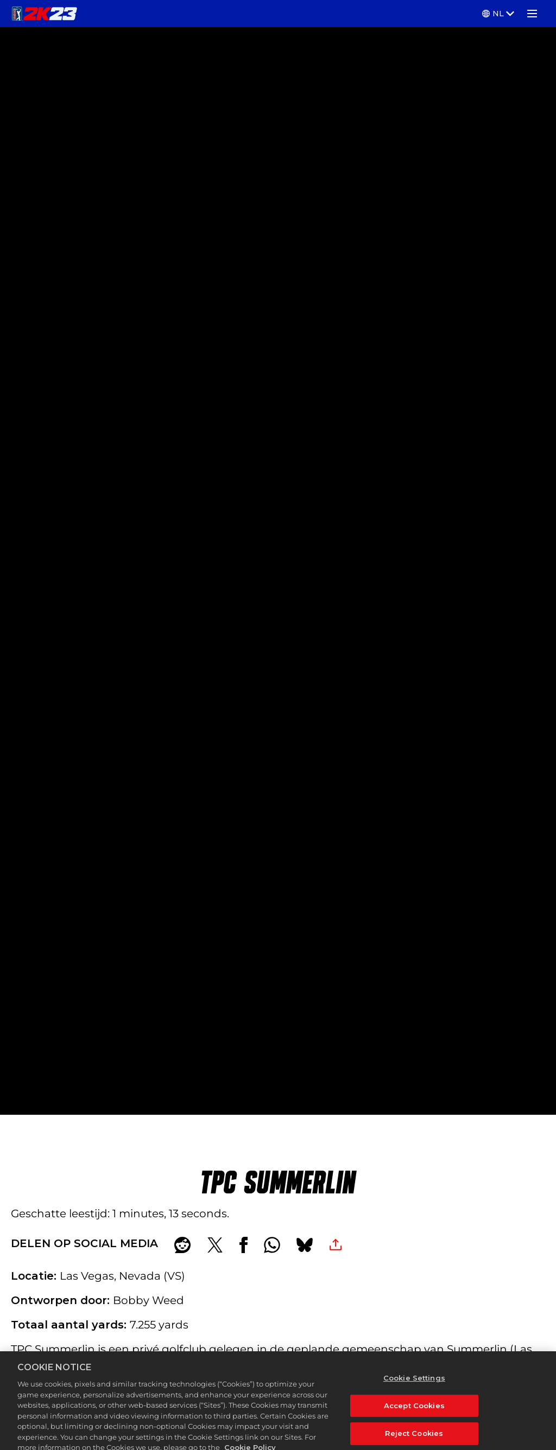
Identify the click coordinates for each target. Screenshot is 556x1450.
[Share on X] (215, 1245)
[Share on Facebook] (243, 1245)
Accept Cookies (414, 1412)
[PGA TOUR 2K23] (44, 13)
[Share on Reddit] (182, 1245)
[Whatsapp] (272, 1245)
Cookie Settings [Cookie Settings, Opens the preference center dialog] (414, 1385)
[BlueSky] (304, 1245)
